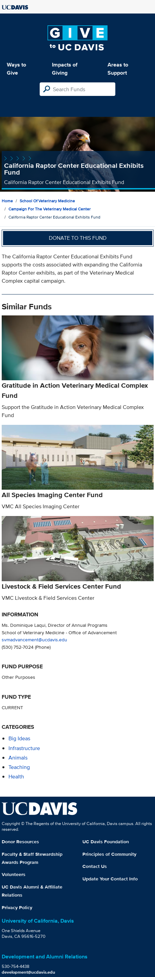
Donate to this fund (77, 238)
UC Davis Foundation (105, 841)
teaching (19, 767)
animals (17, 758)
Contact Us (94, 866)
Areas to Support (118, 69)
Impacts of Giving (64, 69)
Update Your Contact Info (110, 878)
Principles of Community (109, 854)
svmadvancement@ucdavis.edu (34, 639)
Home (7, 201)
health (16, 776)
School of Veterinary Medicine (47, 201)
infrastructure (24, 748)
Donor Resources (20, 841)
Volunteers (13, 874)
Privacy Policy (17, 907)
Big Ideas (19, 738)
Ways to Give (16, 69)
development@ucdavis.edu (28, 972)
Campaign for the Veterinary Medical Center (49, 209)
